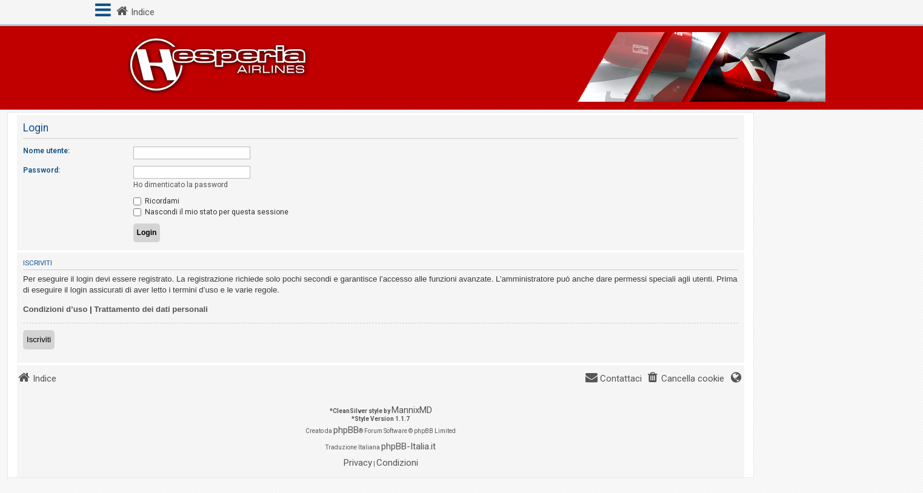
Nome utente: (46, 151)
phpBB (346, 430)
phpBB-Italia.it (408, 446)
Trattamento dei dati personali (151, 309)
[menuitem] (685, 379)
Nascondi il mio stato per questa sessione (210, 212)
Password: (41, 170)
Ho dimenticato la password (180, 184)
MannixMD (412, 410)
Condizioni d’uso (55, 309)
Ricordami (156, 201)
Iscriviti (39, 339)
